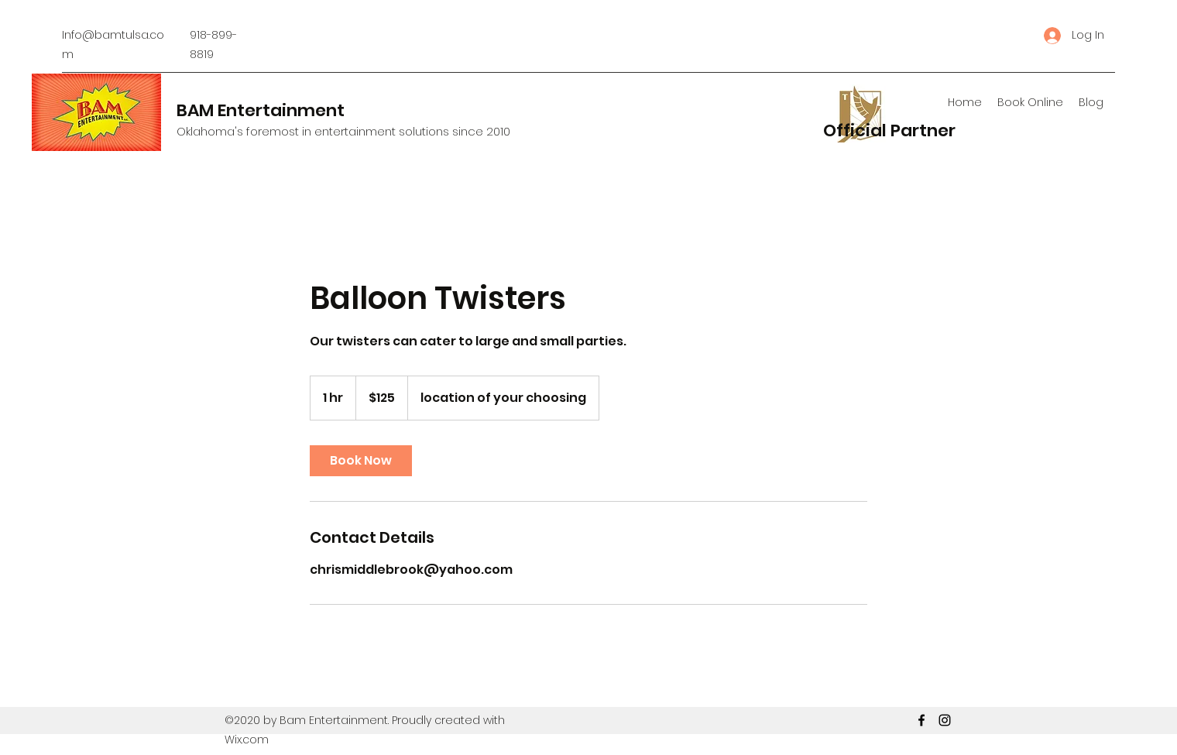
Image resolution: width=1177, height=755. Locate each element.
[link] (361, 460)
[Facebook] (921, 720)
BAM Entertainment (261, 110)
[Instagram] (944, 720)
